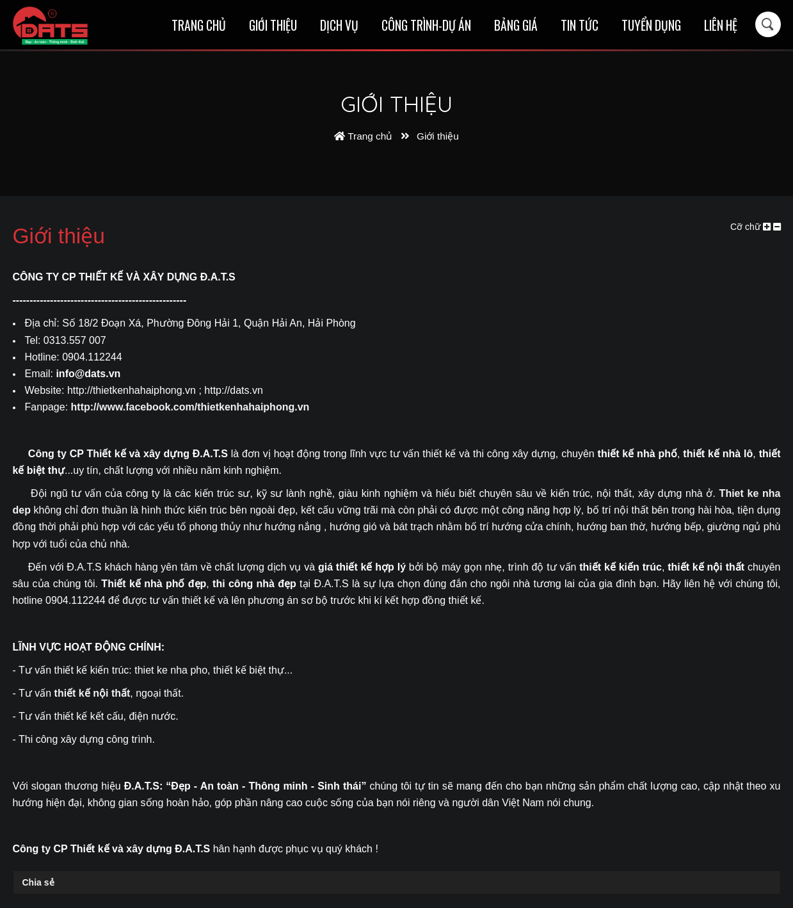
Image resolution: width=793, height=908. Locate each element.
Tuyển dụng (651, 25)
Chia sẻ (38, 882)
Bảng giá (516, 25)
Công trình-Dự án (426, 25)
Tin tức (579, 25)
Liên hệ (720, 25)
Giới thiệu (273, 25)
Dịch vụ (339, 25)
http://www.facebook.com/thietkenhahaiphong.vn (190, 406)
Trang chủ (199, 25)
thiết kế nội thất (92, 693)
